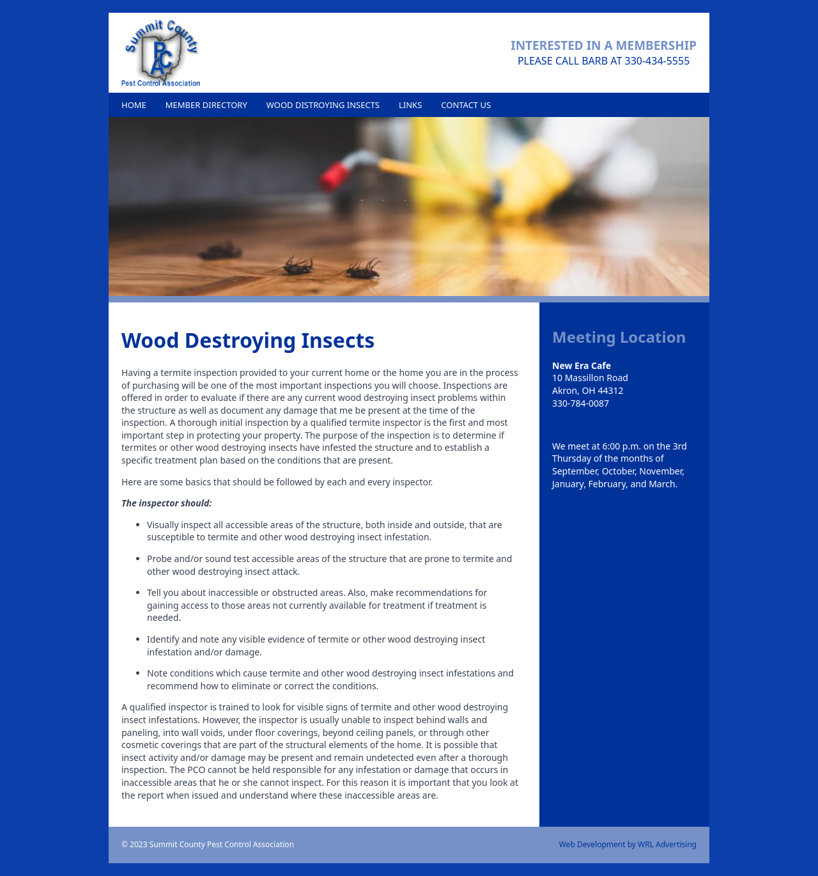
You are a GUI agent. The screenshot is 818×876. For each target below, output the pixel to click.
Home (133, 105)
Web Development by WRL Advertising (628, 845)
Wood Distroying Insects (323, 105)
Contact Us (466, 105)
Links (410, 105)
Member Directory (206, 105)
